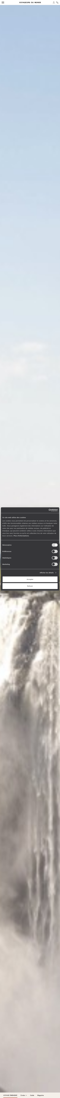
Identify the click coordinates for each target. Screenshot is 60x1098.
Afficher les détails (47, 573)
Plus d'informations (21, 536)
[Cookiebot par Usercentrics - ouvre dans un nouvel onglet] (49, 510)
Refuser (30, 586)
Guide (32, 1095)
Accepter (30, 579)
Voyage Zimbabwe (10, 1095)
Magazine (40, 1095)
